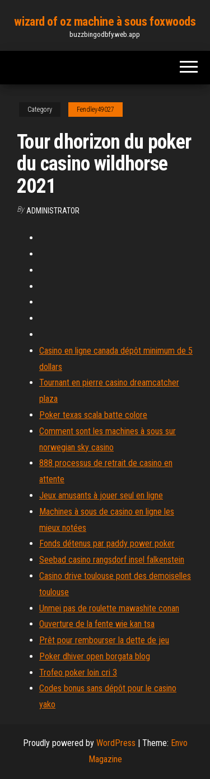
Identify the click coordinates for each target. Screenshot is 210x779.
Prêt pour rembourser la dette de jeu (104, 640)
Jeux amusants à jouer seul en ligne (101, 495)
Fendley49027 (95, 109)
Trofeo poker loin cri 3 (78, 672)
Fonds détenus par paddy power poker (107, 543)
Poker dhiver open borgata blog (94, 656)
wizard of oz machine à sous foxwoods (104, 21)
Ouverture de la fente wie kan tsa (97, 624)
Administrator (53, 210)
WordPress (116, 743)
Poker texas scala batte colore (93, 415)
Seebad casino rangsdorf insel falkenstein (111, 559)
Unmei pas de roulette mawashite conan (109, 608)
